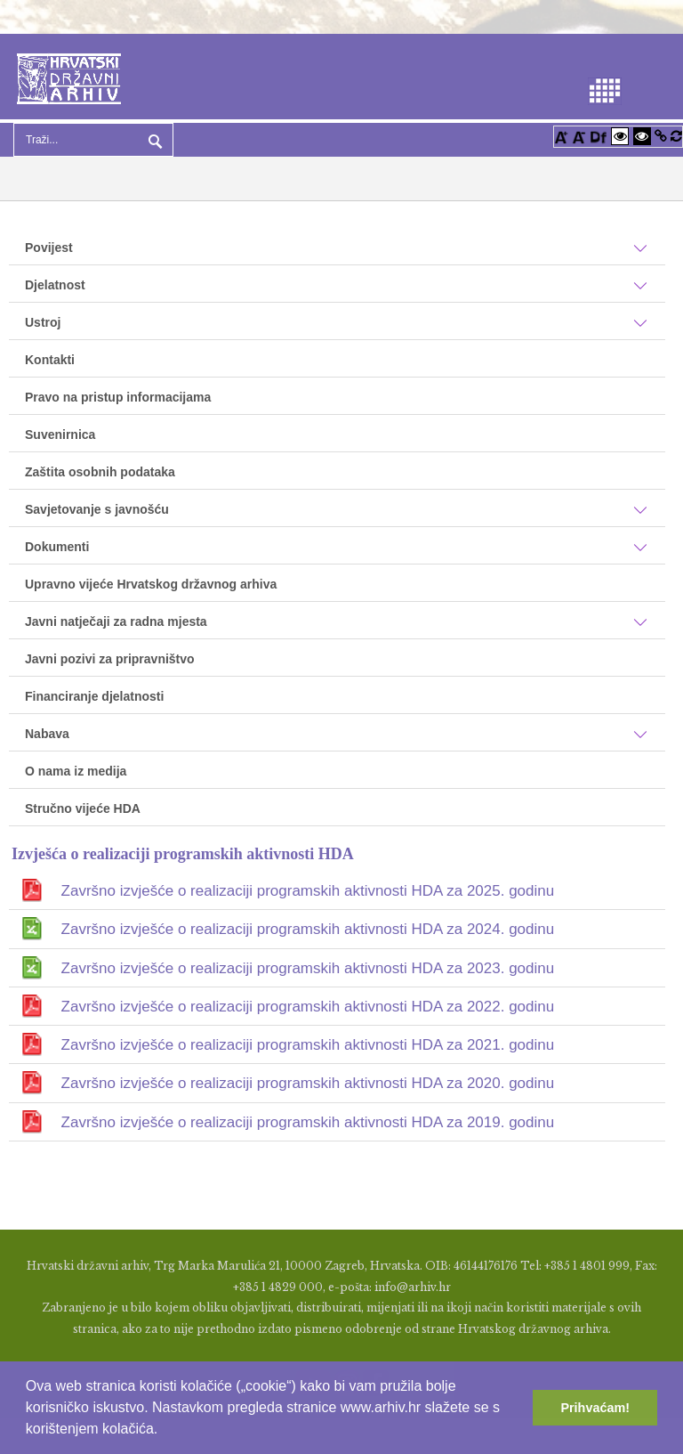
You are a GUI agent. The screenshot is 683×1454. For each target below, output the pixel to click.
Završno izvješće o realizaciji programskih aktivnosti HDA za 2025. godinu (308, 890)
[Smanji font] (579, 135)
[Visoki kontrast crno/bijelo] (642, 135)
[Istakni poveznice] (661, 135)
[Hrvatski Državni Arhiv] (69, 77)
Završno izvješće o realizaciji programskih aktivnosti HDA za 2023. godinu (308, 968)
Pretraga (153, 140)
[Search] (93, 140)
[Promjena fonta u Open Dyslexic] (598, 135)
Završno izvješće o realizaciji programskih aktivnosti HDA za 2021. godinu (308, 1044)
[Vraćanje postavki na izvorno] (676, 135)
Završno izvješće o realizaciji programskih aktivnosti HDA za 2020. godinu (308, 1083)
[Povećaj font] (561, 135)
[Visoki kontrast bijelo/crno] (620, 135)
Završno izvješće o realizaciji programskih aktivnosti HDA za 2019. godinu (308, 1122)
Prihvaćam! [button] (595, 1408)
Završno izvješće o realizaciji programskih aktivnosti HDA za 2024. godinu (308, 929)
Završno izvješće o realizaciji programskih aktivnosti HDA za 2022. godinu (308, 1006)
